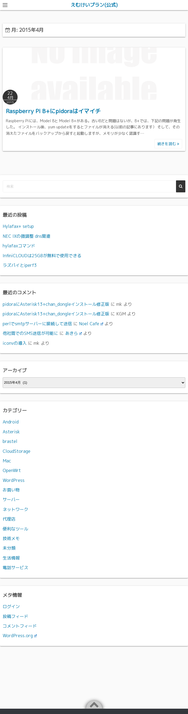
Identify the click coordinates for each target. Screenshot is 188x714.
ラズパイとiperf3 (20, 265)
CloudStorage (16, 451)
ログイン (11, 606)
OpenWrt (12, 470)
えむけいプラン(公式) (94, 5)
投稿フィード (15, 616)
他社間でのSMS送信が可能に (30, 333)
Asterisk (11, 432)
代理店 (9, 519)
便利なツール (15, 529)
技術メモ (11, 538)
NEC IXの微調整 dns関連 (26, 236)
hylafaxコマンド (19, 246)
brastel (10, 441)
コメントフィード (20, 626)
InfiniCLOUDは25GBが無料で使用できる (42, 256)
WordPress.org (20, 635)
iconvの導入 (15, 343)
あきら (73, 333)
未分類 (9, 548)
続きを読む (168, 143)
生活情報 (11, 558)
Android (11, 422)
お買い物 (11, 490)
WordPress (14, 480)
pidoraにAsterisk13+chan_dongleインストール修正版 (56, 304)
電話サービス (15, 567)
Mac (7, 461)
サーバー (11, 499)
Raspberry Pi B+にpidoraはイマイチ (53, 111)
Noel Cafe (91, 324)
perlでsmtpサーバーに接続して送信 (37, 324)
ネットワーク (15, 509)
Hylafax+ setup (18, 226)
